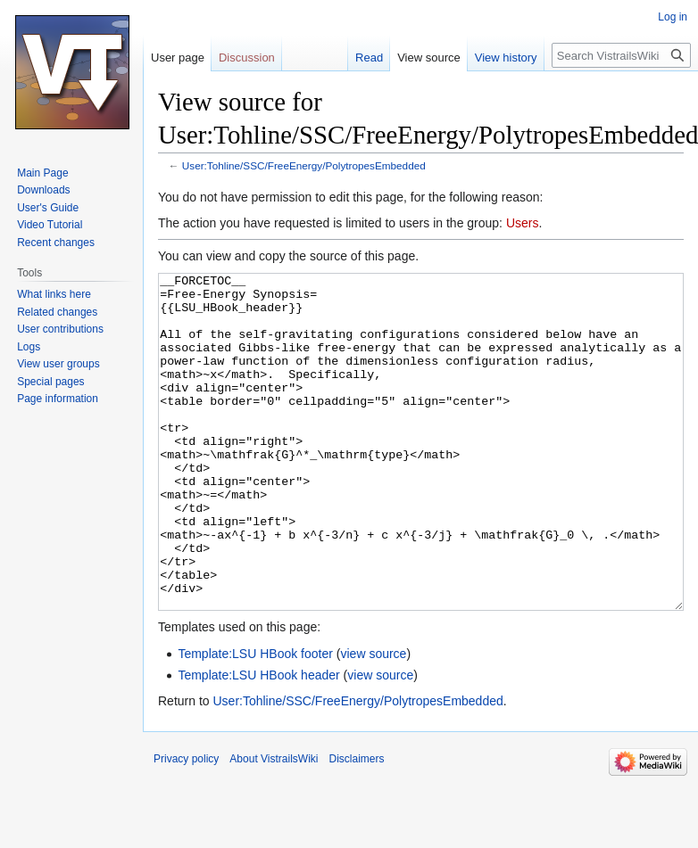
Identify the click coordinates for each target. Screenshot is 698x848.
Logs (28, 347)
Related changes (57, 312)
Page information (57, 398)
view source (373, 720)
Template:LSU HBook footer (255, 720)
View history (506, 57)
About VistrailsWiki (273, 825)
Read (369, 57)
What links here (54, 294)
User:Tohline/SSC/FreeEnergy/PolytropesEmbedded (304, 165)
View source (429, 57)
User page (177, 57)
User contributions (60, 329)
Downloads (43, 190)
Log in (672, 17)
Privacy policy (186, 825)
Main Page (42, 173)
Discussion (247, 57)
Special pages (50, 381)
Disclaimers (357, 825)
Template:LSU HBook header (258, 742)
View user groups (58, 364)
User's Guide (48, 208)
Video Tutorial (49, 224)
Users (522, 223)
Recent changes (56, 242)
